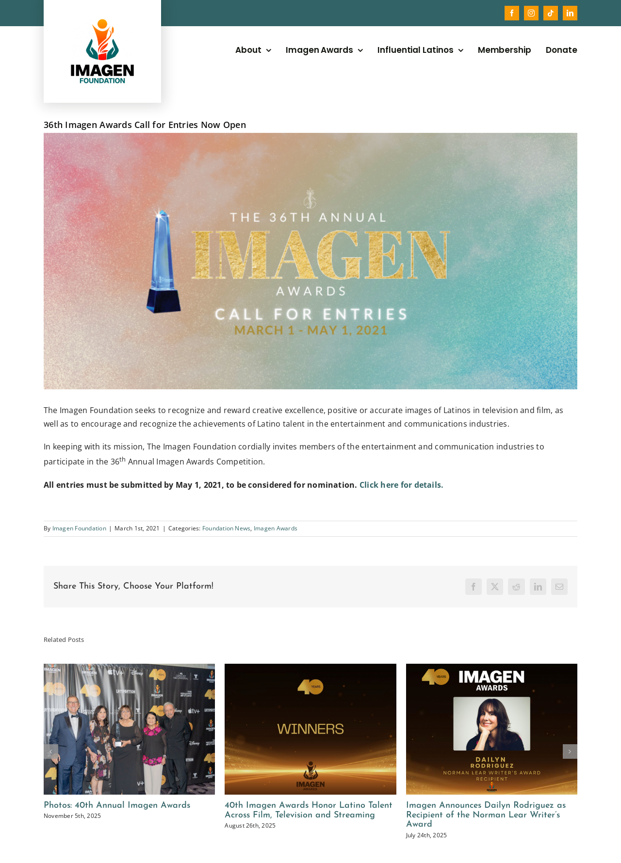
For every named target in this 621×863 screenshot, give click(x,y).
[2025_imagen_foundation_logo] (102, 22)
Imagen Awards (275, 528)
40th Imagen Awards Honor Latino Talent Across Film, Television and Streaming (308, 810)
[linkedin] (570, 13)
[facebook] (512, 13)
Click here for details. (402, 484)
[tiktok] (550, 13)
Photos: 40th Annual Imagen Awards (117, 805)
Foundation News (226, 528)
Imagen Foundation (79, 528)
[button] (51, 751)
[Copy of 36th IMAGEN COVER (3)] (310, 261)
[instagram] (531, 13)
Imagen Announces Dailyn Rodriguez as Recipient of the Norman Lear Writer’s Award (486, 815)
